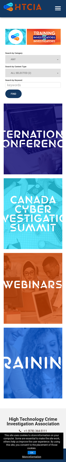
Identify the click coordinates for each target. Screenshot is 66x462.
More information (31, 456)
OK (31, 452)
